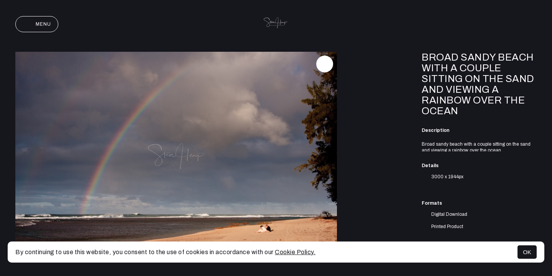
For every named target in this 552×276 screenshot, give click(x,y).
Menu (37, 24)
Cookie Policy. (295, 252)
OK (527, 252)
